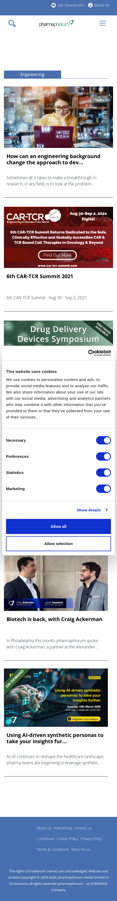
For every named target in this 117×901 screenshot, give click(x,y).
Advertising (63, 827)
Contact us (83, 827)
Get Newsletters (70, 5)
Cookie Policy (67, 838)
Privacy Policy (91, 838)
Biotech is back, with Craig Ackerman (54, 619)
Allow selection (58, 543)
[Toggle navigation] (13, 23)
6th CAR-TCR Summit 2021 (40, 276)
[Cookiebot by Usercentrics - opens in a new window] (88, 353)
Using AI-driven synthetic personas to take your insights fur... (55, 738)
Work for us (81, 849)
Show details (89, 510)
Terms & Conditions (53, 849)
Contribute (45, 838)
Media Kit (101, 5)
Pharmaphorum (18, 835)
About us (44, 827)
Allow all (59, 526)
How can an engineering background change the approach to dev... (54, 159)
